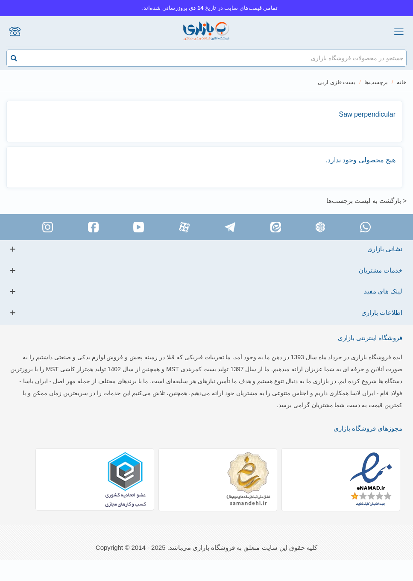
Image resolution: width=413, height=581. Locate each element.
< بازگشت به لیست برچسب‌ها (366, 200)
